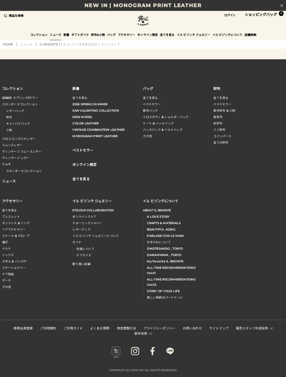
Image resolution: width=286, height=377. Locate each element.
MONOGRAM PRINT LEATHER (95, 136)
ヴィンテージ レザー (16, 158)
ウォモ (6, 164)
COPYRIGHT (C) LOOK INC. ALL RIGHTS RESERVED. (143, 370)
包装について (85, 249)
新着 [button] (66, 35)
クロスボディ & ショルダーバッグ (165, 117)
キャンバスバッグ (18, 123)
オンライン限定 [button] (147, 35)
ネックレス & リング (16, 223)
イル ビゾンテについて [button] (227, 35)
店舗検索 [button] (250, 35)
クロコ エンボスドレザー (19, 139)
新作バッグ (150, 110)
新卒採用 (143, 333)
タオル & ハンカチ (14, 261)
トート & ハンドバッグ (158, 123)
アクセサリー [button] (126, 35)
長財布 (217, 117)
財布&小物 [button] (98, 35)
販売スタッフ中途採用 (254, 328)
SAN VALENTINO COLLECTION (95, 110)
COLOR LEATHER (85, 123)
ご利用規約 (48, 328)
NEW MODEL (82, 117)
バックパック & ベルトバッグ (162, 130)
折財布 (217, 123)
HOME (8, 44)
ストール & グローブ (16, 236)
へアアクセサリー (14, 229)
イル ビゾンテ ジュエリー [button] (193, 35)
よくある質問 (99, 328)
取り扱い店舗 (81, 264)
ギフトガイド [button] (80, 35)
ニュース (55, 35)
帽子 (5, 242)
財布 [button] (216, 88)
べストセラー (222, 104)
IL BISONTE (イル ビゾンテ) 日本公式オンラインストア (143, 21)
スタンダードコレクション (20, 104)
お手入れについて (159, 242)
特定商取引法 (126, 328)
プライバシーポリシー (159, 328)
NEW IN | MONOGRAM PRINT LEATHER (143, 5)
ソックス (8, 255)
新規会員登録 (23, 328)
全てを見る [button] (167, 35)
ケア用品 (8, 274)
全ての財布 (220, 142)
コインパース (222, 136)
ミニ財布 (219, 130)
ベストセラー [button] (82, 150)
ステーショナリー (14, 268)
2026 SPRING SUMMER (89, 104)
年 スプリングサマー (20, 98)
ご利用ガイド (73, 328)
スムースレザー (12, 145)
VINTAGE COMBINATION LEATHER (98, 130)
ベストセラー (152, 104)
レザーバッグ (15, 111)
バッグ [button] (111, 35)
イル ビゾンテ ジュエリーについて (95, 236)
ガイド (76, 242)
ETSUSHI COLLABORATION (93, 210)
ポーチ (6, 280)
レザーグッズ (81, 229)
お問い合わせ (192, 328)
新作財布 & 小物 (224, 110)
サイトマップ (219, 328)
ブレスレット (11, 217)
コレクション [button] (39, 35)
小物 (9, 130)
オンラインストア (84, 217)
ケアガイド (83, 255)
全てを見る (79, 98)
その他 (147, 136)
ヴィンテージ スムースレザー (22, 151)
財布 (9, 117)
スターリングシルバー (87, 223)
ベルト (6, 248)
